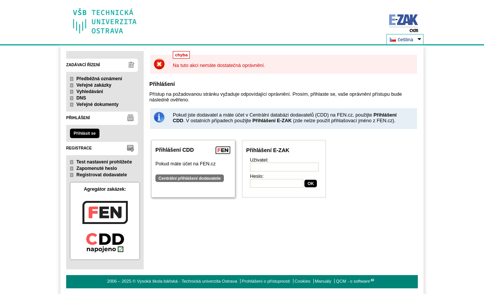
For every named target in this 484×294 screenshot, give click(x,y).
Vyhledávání (89, 91)
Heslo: (257, 176)
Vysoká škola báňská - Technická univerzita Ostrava (104, 18)
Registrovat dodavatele (101, 174)
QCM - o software (353, 281)
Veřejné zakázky (94, 85)
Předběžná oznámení (99, 78)
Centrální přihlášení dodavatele (189, 178)
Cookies (302, 281)
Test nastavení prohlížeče (104, 162)
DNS (81, 98)
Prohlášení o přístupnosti (266, 281)
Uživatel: (259, 160)
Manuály (323, 281)
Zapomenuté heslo (96, 168)
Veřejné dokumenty (97, 104)
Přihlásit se (85, 133)
